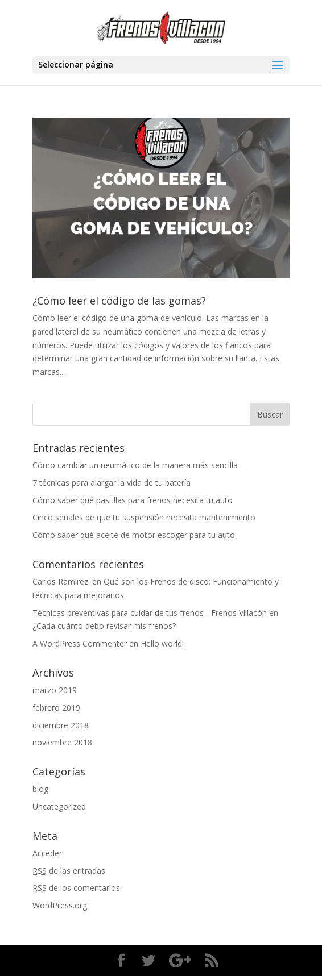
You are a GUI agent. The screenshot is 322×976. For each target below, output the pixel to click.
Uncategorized (59, 806)
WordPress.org (59, 905)
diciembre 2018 (60, 725)
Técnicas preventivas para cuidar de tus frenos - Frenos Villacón (149, 612)
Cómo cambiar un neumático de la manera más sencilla (135, 465)
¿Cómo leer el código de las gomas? (119, 300)
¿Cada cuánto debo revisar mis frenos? (104, 625)
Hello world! (162, 643)
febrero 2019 (56, 707)
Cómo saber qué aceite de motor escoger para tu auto (133, 534)
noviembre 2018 (62, 742)
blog (40, 788)
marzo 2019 (54, 690)
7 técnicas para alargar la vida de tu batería (111, 482)
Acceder (47, 853)
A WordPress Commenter (79, 643)
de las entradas (68, 870)
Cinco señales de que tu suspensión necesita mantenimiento (143, 517)
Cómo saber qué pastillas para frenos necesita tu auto (132, 500)
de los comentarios (76, 887)
